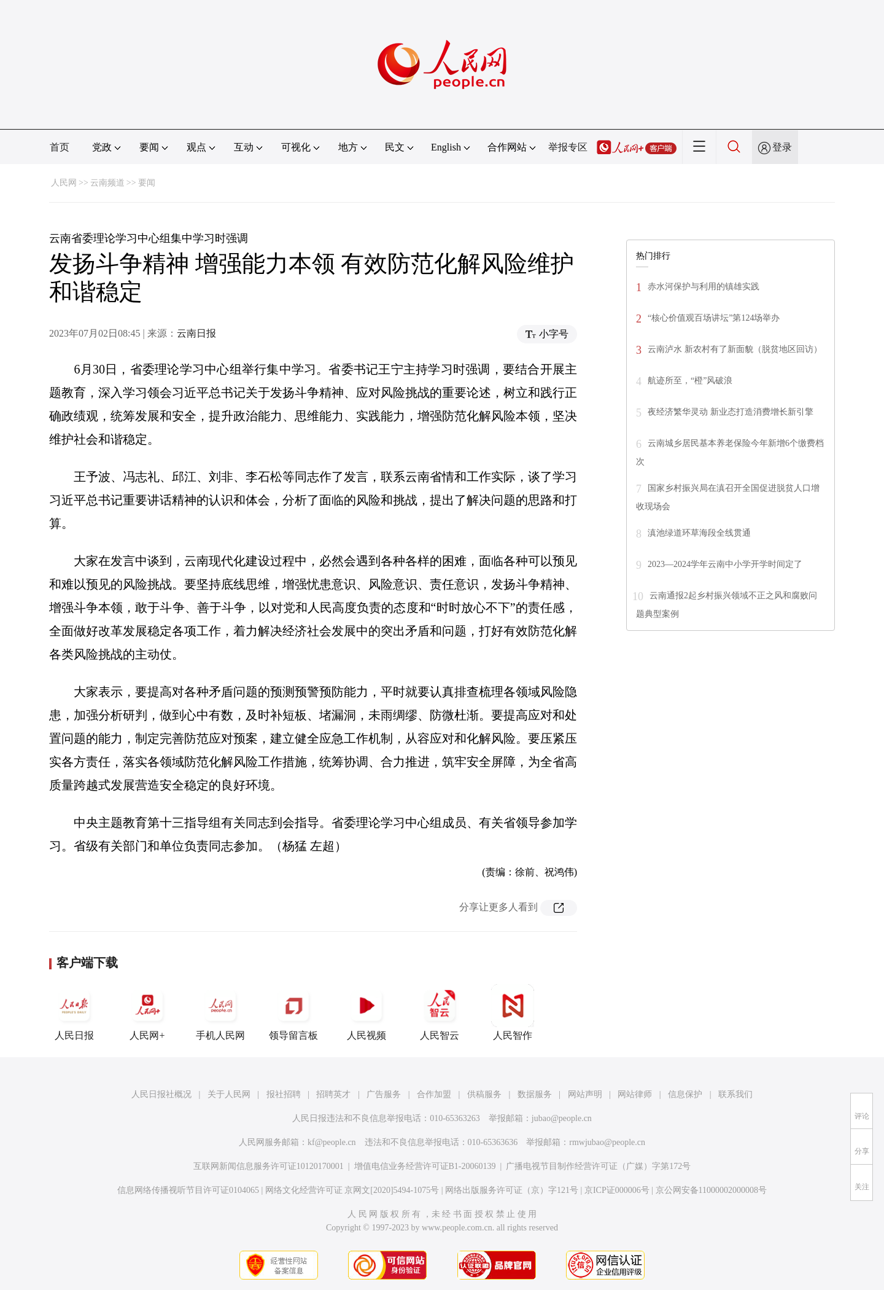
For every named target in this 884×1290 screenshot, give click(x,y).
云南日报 (196, 333)
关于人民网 (228, 1094)
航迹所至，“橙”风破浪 (690, 380)
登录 (782, 147)
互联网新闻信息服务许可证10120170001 (268, 1166)
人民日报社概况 (161, 1094)
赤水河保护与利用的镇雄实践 (703, 286)
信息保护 (685, 1094)
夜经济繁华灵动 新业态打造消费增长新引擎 (730, 411)
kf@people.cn (332, 1142)
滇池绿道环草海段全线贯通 (699, 533)
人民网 (64, 182)
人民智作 (512, 1012)
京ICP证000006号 (616, 1190)
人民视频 (366, 1012)
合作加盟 (434, 1094)
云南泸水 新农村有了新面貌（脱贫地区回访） (735, 349)
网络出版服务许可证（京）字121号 (511, 1190)
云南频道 (107, 182)
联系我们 (735, 1094)
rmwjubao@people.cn (607, 1142)
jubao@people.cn (562, 1118)
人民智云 (439, 1012)
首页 (59, 147)
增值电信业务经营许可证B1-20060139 (425, 1166)
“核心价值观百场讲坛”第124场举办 (714, 317)
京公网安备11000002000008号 (711, 1190)
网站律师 (635, 1094)
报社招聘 (283, 1094)
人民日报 (74, 1012)
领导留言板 (293, 1012)
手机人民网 (220, 1012)
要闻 (146, 182)
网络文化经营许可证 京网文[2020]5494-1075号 (352, 1190)
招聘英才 (333, 1094)
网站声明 (585, 1094)
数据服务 (535, 1094)
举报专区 (567, 147)
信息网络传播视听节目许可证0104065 (188, 1190)
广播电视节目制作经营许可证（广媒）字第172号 (598, 1166)
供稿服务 (484, 1094)
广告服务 (383, 1094)
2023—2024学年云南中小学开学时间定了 (725, 564)
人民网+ (147, 1012)
